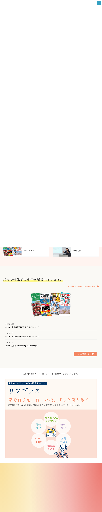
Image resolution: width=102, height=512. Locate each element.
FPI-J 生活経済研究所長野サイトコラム (22, 327)
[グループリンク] (49, 418)
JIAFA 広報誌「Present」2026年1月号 (21, 346)
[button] (83, 286)
